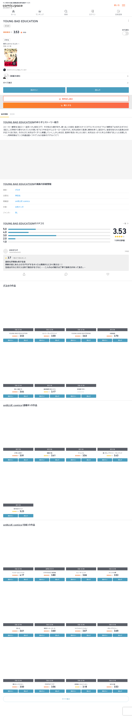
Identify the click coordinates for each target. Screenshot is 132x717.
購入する (66, 105)
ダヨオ (7, 26)
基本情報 (4, 114)
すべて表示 (66, 699)
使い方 (117, 5)
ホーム (13, 12)
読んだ (97, 90)
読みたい (34, 90)
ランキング (40, 12)
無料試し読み (66, 99)
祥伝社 (17, 195)
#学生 (6, 40)
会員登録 (118, 12)
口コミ (12, 114)
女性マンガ (19, 207)
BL (16, 213)
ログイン (92, 12)
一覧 (124, 223)
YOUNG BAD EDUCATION (18, 122)
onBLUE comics (22, 201)
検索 (66, 12)
